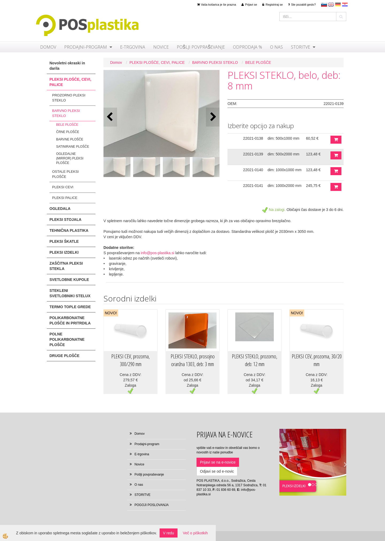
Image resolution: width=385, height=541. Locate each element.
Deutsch (338, 4)
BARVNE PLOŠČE (69, 139)
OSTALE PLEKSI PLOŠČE (65, 174)
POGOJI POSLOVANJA (151, 505)
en (331, 4)
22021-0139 (253, 154)
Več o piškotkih (195, 533)
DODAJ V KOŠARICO (335, 140)
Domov (48, 47)
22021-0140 (253, 170)
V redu (168, 533)
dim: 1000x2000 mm (285, 185)
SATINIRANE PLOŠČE (72, 146)
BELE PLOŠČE (67, 125)
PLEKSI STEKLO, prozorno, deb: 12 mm (254, 360)
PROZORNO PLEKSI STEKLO (68, 97)
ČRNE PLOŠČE (67, 132)
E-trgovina (132, 47)
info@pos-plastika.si (157, 253)
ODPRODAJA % (247, 47)
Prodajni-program (85, 47)
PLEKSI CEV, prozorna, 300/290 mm (130, 360)
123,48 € (313, 154)
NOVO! (111, 313)
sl (324, 4)
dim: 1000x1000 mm (285, 170)
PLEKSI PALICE (64, 198)
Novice (161, 47)
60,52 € (312, 138)
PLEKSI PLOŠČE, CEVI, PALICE (157, 62)
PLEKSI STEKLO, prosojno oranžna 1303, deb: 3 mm (193, 360)
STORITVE (300, 47)
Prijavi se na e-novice (218, 462)
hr (345, 4)
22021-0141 (253, 185)
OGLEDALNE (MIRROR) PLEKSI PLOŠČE (69, 158)
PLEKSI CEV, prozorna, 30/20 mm (317, 360)
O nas (276, 47)
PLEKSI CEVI (62, 187)
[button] (213, 117)
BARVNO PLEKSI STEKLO (66, 113)
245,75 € (313, 185)
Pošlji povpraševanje (201, 47)
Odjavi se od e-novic (217, 471)
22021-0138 (253, 138)
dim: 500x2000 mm (283, 154)
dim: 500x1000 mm (283, 138)
